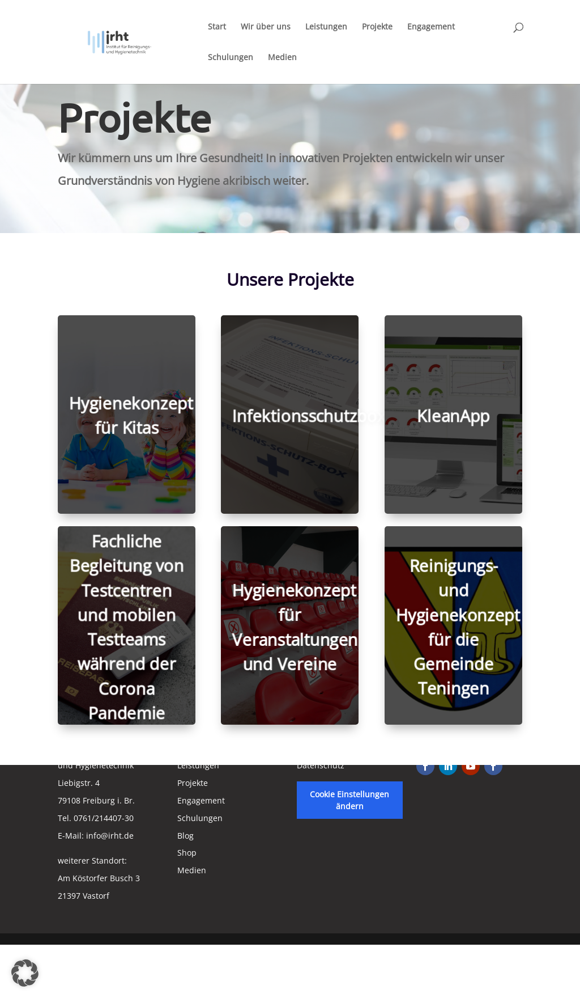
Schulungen (230, 57)
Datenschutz (320, 765)
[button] (25, 973)
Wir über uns (266, 27)
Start (217, 27)
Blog (185, 835)
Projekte (377, 27)
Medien (282, 57)
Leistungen (326, 27)
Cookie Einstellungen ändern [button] (349, 800)
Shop (187, 852)
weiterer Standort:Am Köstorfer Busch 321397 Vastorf (99, 878)
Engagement (431, 27)
